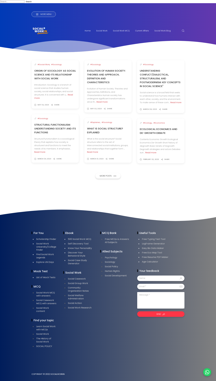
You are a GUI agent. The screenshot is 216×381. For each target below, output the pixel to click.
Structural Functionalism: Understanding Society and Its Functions (55, 128)
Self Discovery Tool (78, 243)
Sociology (110, 262)
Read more (102, 102)
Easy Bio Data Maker (153, 248)
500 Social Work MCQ (79, 239)
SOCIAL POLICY (44, 346)
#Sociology (56, 64)
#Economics (159, 123)
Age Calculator (150, 261)
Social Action (75, 303)
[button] (206, 371)
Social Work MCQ (121, 30)
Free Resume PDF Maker (155, 257)
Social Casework (77, 278)
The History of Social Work (43, 340)
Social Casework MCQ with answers (46, 302)
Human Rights (112, 271)
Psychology (111, 257)
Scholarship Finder (46, 239)
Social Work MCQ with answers (45, 294)
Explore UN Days (45, 262)
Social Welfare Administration (76, 297)
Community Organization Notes (78, 289)
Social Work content (42, 309)
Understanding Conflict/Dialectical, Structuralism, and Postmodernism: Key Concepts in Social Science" (160, 78)
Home (88, 30)
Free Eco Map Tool (152, 252)
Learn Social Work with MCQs (46, 328)
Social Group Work (78, 283)
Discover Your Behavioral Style (76, 254)
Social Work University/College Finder (46, 247)
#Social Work (44, 64)
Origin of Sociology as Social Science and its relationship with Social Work (55, 74)
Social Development (116, 275)
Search (29, 2)
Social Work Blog (162, 30)
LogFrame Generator (153, 243)
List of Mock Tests (45, 277)
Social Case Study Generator (77, 262)
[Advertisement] (82, 194)
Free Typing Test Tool (153, 239)
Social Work (101, 30)
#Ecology (147, 123)
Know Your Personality (80, 248)
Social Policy (111, 266)
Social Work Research (79, 307)
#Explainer (95, 122)
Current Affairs (142, 30)
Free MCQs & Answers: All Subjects (117, 241)
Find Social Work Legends (45, 256)
